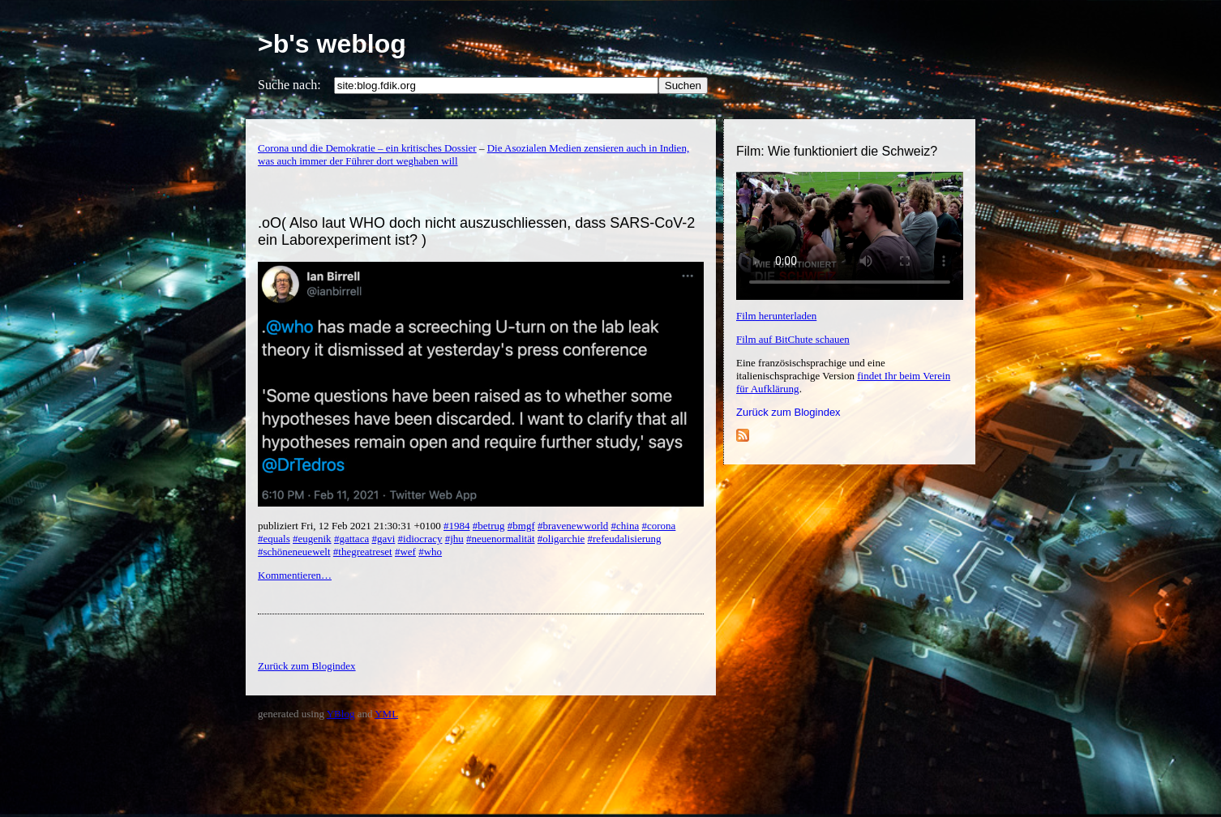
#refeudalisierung (625, 539)
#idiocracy (420, 539)
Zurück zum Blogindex (788, 412)
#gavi (383, 539)
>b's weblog (332, 43)
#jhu (454, 539)
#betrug (489, 526)
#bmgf (521, 526)
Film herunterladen (776, 316)
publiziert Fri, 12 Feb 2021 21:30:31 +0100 (350, 526)
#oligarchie (561, 539)
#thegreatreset (362, 551)
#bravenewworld (573, 526)
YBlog (341, 714)
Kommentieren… (295, 575)
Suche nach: (289, 85)
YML (386, 714)
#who (430, 551)
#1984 (456, 526)
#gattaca (351, 539)
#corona (658, 526)
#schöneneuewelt (294, 551)
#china (625, 526)
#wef (405, 551)
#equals (274, 539)
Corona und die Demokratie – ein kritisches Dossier (367, 148)
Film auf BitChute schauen (793, 339)
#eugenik (312, 539)
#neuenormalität (500, 539)
